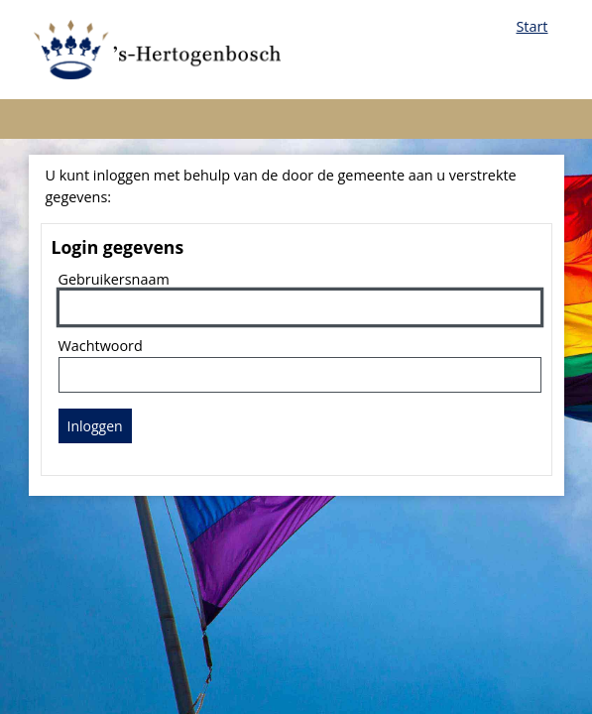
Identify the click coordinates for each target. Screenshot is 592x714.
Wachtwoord (101, 345)
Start (531, 26)
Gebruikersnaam (114, 279)
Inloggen (95, 425)
